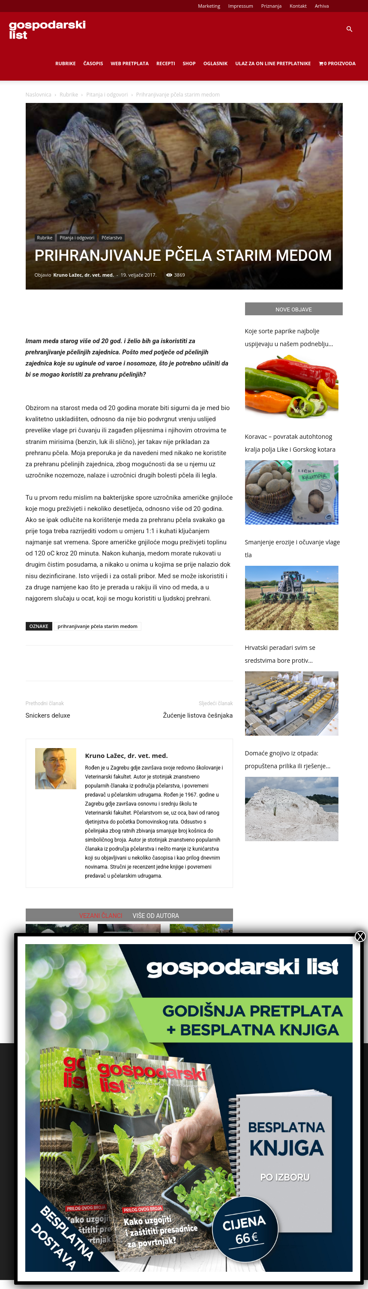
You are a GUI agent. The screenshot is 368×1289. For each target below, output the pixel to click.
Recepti (165, 63)
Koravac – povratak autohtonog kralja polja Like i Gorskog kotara (290, 442)
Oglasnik (215, 63)
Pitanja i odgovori (107, 94)
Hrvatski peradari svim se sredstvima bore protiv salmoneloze (280, 655)
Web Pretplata (130, 63)
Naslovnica (38, 94)
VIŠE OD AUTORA (156, 915)
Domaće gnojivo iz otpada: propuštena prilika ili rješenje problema (285, 761)
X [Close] (360, 936)
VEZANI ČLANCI (101, 915)
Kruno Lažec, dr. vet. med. (83, 275)
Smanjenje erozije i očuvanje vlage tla (292, 548)
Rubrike (65, 63)
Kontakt (298, 6)
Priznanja (271, 6)
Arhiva (322, 6)
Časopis (93, 63)
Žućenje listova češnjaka (198, 715)
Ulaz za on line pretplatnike (273, 63)
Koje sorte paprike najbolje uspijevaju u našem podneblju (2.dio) (287, 338)
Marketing (209, 6)
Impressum (240, 6)
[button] (349, 29)
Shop (189, 63)
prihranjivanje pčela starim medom (98, 626)
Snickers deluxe (48, 715)
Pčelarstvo (112, 238)
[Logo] (47, 29)
